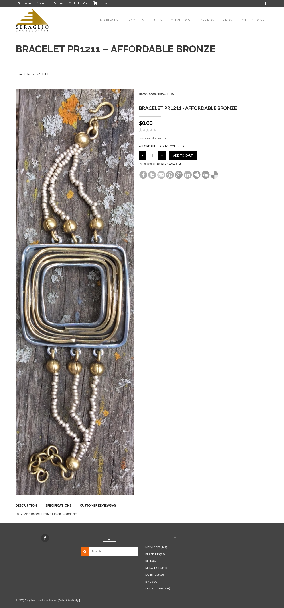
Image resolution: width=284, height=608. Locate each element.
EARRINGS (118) (155, 574)
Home (28, 3)
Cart (86, 3)
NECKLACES (109, 20)
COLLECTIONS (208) (157, 588)
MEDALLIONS (180, 20)
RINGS (227, 20)
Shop (29, 74)
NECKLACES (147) (156, 547)
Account (59, 3)
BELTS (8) (150, 561)
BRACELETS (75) (155, 554)
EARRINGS (206, 20)
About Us (43, 3)
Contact (74, 3)
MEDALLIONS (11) (156, 567)
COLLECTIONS (251, 20)
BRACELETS (135, 20)
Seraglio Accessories (169, 163)
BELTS (157, 20)
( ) (102, 3)
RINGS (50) (151, 581)
